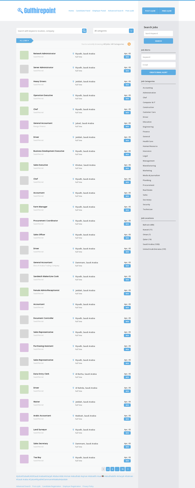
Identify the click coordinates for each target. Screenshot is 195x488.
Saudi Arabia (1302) (151, 244)
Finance (146, 131)
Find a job (166, 11)
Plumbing (147, 180)
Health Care (148, 141)
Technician (147, 209)
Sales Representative (43, 332)
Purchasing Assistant (43, 346)
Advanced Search (115, 10)
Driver (36, 137)
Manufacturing (149, 165)
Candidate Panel (83, 10)
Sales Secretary (40, 443)
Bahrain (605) (148, 225)
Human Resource (150, 146)
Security (146, 204)
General (146, 136)
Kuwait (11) (147, 229)
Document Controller (43, 318)
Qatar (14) (147, 239)
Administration (149, 92)
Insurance (147, 151)
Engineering (148, 126)
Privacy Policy (88, 486)
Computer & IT (149, 102)
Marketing (147, 170)
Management (149, 161)
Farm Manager (40, 206)
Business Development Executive (48, 151)
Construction (148, 107)
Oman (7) (147, 234)
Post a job (150, 11)
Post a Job (130, 10)
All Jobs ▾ (24, 40)
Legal (145, 156)
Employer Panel (99, 10)
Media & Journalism (151, 175)
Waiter (36, 401)
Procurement (148, 185)
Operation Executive (43, 95)
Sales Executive (40, 165)
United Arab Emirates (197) (154, 249)
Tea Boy (37, 457)
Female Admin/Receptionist (46, 290)
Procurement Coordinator (45, 220)
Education (147, 122)
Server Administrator (43, 67)
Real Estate (147, 190)
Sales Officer (39, 234)
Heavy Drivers (39, 81)
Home (71, 10)
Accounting (148, 88)
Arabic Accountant (42, 415)
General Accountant (42, 123)
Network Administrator (44, 53)
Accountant (39, 192)
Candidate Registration (51, 486)
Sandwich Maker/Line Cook (46, 276)
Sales (145, 195)
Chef (35, 109)
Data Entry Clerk (41, 374)
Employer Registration (72, 486)
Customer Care (149, 112)
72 (122, 469)
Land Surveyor (40, 429)
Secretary (147, 199)
